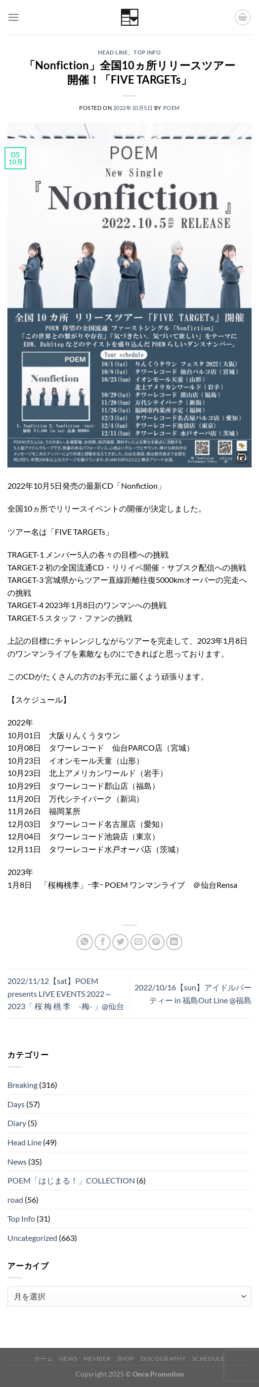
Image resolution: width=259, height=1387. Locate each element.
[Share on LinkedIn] (174, 942)
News (17, 1161)
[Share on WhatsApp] (85, 942)
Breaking (22, 1084)
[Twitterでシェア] (120, 942)
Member (97, 1358)
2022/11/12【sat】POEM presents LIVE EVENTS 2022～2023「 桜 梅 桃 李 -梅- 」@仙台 (65, 993)
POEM (171, 107)
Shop (125, 1358)
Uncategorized (32, 1237)
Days (16, 1104)
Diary (16, 1123)
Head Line (113, 52)
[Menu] (13, 17)
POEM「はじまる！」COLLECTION (71, 1180)
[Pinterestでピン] (156, 942)
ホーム (43, 1358)
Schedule (208, 1358)
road (15, 1199)
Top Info (147, 52)
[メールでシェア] (138, 942)
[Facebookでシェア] (102, 942)
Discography (163, 1358)
